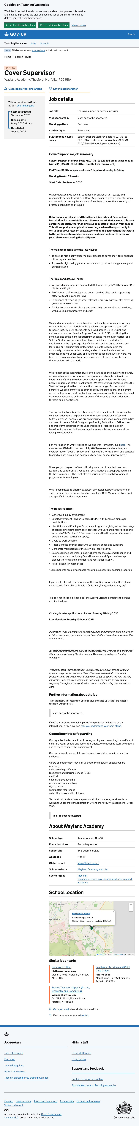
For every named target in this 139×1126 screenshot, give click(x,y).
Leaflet (100, 954)
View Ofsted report (88, 863)
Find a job (9, 1059)
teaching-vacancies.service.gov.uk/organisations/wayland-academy (105, 879)
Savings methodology (88, 1101)
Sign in (131, 34)
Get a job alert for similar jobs (25, 88)
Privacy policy (23, 1101)
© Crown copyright (124, 1117)
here (122, 444)
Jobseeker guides (14, 1065)
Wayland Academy (81, 913)
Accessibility (67, 1101)
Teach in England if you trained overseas (26, 1077)
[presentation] (92, 928)
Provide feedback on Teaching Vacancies (94, 1085)
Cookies (8, 1101)
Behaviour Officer (61, 967)
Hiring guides (79, 1059)
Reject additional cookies (54, 25)
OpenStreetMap (119, 954)
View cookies (79, 25)
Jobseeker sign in (13, 1053)
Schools (44, 43)
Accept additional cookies (20, 25)
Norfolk (84, 1015)
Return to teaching (14, 1071)
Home (7, 56)
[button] (91, 929)
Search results (23, 56)
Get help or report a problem (87, 1079)
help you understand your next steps (101, 726)
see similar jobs (25, 105)
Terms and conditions (45, 1101)
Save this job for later (65, 88)
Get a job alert (61, 1009)
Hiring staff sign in (81, 1053)
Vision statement (13, 1105)
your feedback (38, 50)
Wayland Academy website (93, 869)
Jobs (33, 43)
